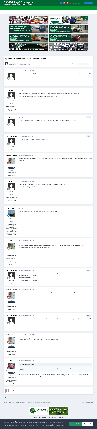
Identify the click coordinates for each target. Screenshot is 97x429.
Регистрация (88, 3)
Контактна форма (52, 417)
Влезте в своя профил (76, 3)
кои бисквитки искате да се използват (17, 425)
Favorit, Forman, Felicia (25, 64)
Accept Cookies (75, 424)
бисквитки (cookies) (17, 424)
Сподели (73, 63)
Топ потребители (9, 8)
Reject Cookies (88, 424)
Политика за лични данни (39, 417)
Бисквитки (61, 417)
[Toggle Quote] (21, 364)
